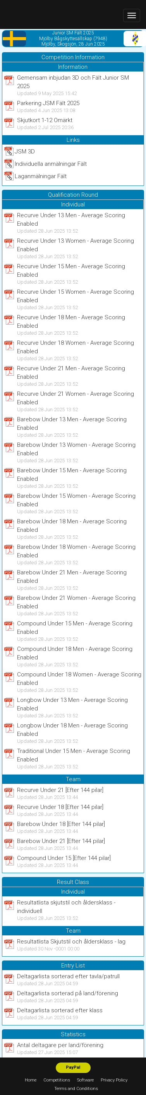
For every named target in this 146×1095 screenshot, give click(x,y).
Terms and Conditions (76, 1088)
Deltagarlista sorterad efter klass (60, 1010)
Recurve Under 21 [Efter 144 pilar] (60, 790)
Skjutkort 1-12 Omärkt (44, 120)
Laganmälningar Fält (41, 176)
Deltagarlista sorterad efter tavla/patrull (68, 976)
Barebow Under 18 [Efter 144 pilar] (61, 824)
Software (85, 1080)
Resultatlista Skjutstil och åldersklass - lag (71, 941)
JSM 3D (25, 151)
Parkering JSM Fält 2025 (48, 103)
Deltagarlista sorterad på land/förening (67, 993)
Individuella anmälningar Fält (51, 163)
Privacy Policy (114, 1080)
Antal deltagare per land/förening (60, 1045)
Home (30, 1080)
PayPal (73, 1067)
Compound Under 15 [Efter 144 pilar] (64, 858)
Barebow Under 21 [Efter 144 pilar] (61, 841)
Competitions (56, 1080)
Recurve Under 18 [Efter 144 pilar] (60, 807)
